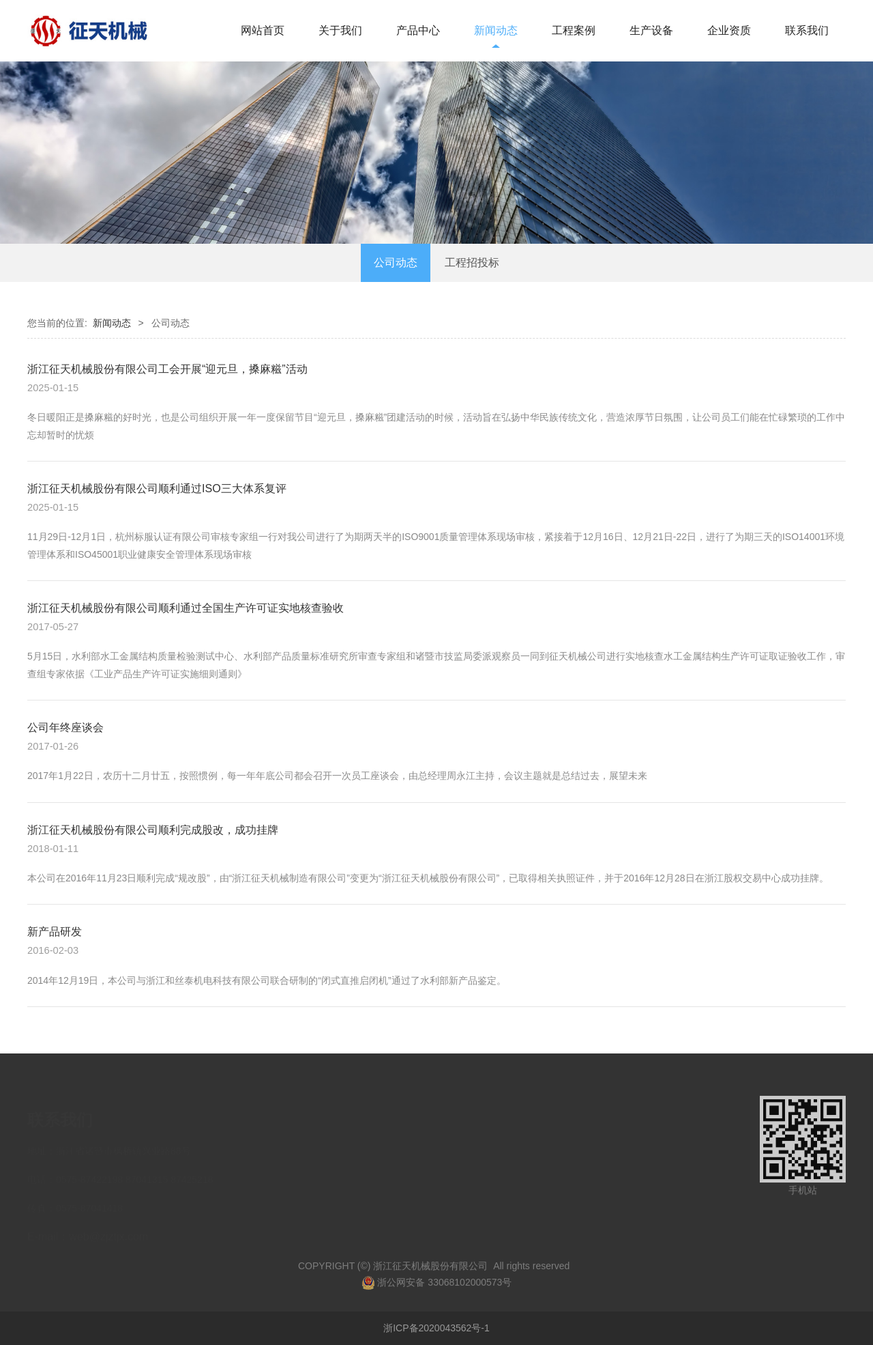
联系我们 (807, 30)
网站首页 (262, 30)
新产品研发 (54, 931)
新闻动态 (496, 30)
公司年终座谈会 (65, 727)
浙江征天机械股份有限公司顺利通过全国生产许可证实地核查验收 (185, 607)
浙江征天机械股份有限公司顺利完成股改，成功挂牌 (152, 829)
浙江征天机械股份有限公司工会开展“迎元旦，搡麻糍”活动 (167, 369)
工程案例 (573, 30)
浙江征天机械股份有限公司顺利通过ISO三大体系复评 (156, 488)
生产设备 (651, 30)
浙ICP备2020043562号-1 (436, 1327)
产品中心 (418, 30)
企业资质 (729, 30)
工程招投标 (472, 262)
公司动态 (395, 262)
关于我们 (340, 30)
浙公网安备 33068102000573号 (436, 1291)
